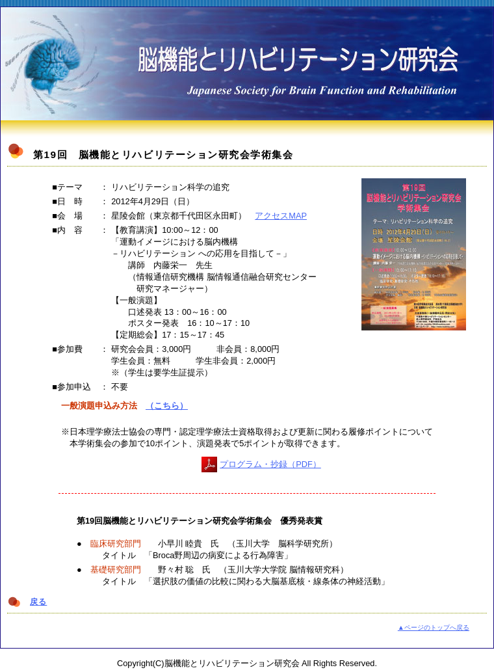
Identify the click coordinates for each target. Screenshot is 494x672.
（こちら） (167, 405)
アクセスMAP (281, 216)
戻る (38, 602)
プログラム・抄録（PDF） (270, 464)
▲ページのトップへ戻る (433, 627)
